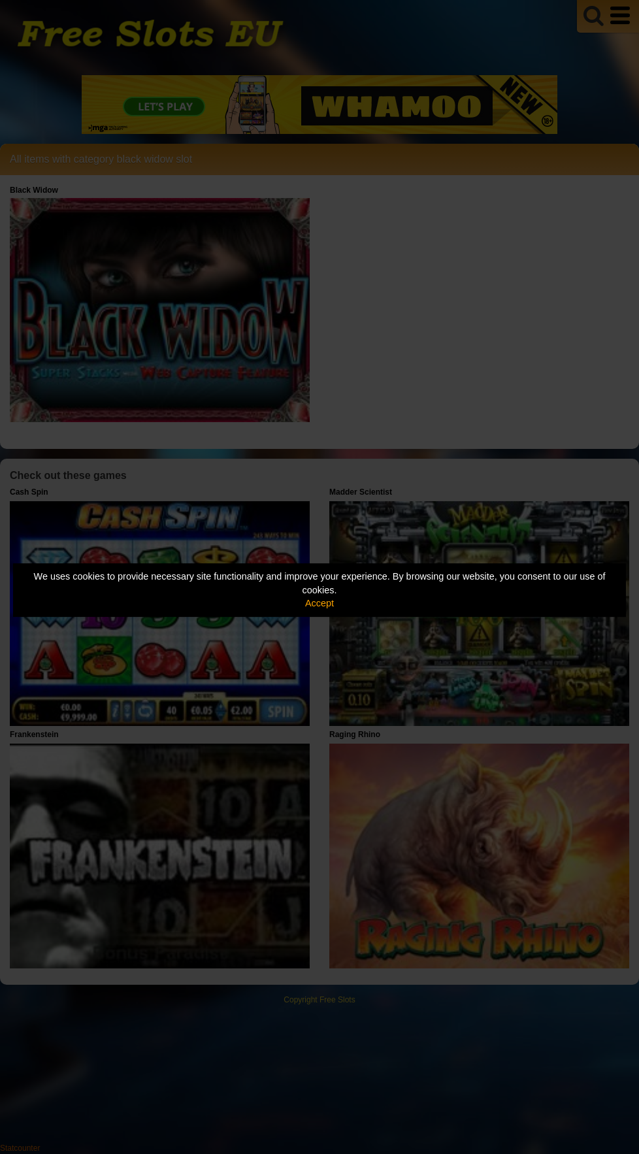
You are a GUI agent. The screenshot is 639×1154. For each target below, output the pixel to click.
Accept (319, 603)
